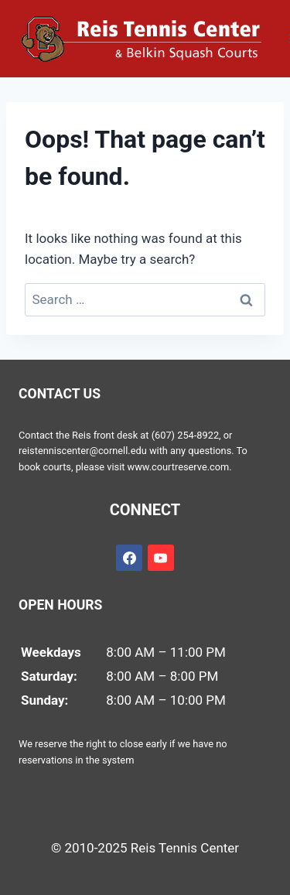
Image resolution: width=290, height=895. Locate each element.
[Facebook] (129, 558)
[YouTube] (161, 558)
